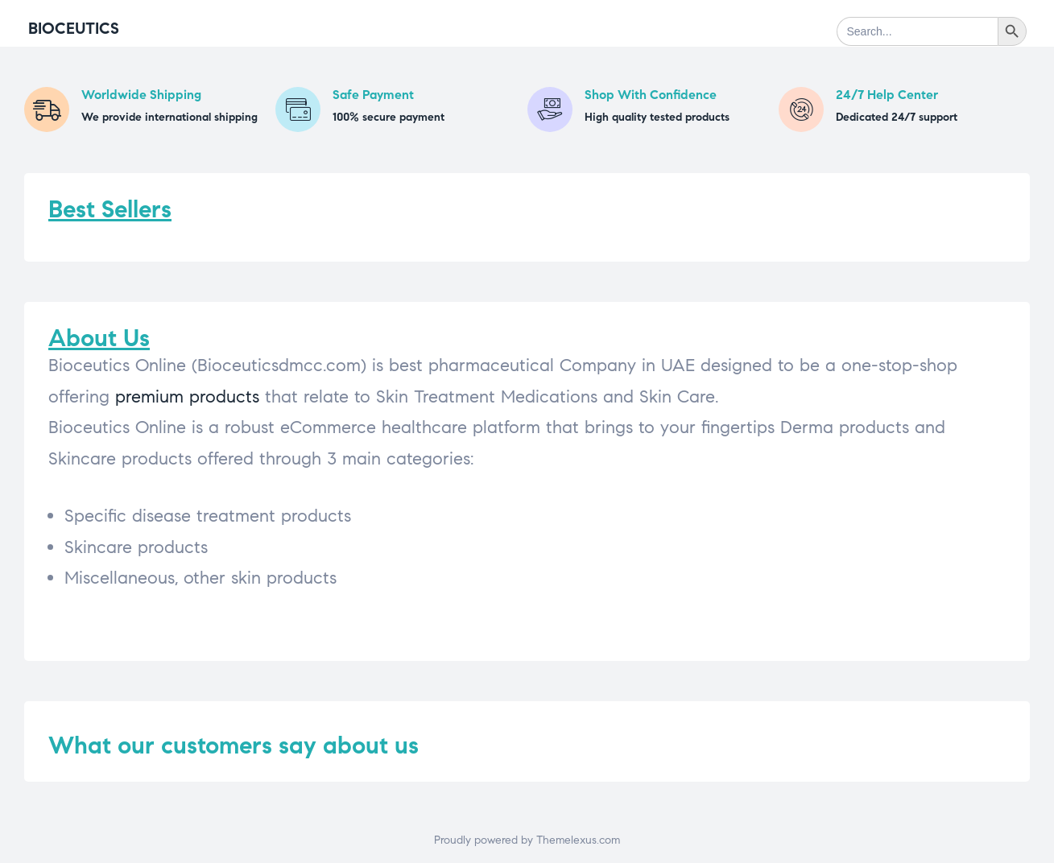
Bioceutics (73, 29)
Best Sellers (110, 209)
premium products (187, 396)
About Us (99, 338)
